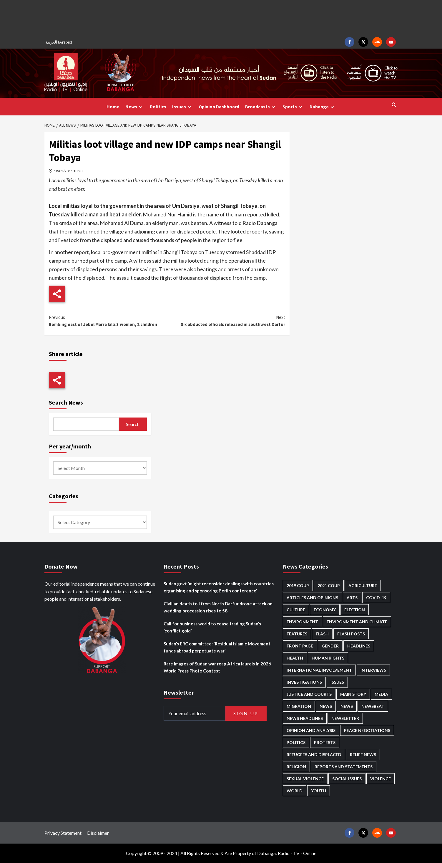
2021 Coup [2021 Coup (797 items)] (329, 585)
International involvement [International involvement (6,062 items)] (319, 669)
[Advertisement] (221, 17)
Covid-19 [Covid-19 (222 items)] (376, 597)
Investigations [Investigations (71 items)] (304, 682)
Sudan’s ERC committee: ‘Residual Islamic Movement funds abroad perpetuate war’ (217, 647)
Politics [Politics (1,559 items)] (296, 742)
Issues (182, 107)
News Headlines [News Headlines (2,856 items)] (305, 718)
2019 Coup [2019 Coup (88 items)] (298, 585)
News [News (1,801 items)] (346, 706)
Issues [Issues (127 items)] (337, 682)
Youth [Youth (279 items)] (318, 790)
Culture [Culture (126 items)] (296, 609)
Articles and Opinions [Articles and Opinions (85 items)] (312, 597)
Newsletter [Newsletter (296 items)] (345, 718)
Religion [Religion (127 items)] (296, 766)
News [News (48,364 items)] (326, 706)
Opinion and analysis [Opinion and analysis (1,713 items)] (311, 730)
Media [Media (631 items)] (381, 694)
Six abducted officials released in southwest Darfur (226, 320)
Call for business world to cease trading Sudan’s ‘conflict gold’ (212, 627)
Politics (158, 107)
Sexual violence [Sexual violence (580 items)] (305, 778)
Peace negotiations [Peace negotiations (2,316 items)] (367, 730)
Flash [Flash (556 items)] (322, 633)
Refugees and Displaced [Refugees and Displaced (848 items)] (314, 754)
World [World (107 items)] (295, 790)
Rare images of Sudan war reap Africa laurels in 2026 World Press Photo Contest (217, 667)
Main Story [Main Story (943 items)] (353, 694)
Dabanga (322, 107)
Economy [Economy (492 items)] (325, 609)
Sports (293, 107)
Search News (66, 402)
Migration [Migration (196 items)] (299, 706)
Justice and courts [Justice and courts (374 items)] (309, 694)
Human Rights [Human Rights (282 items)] (328, 657)
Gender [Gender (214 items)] (330, 645)
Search (132, 424)
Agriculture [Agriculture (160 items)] (362, 585)
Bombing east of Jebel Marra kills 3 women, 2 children (108, 320)
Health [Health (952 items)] (295, 657)
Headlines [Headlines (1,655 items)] (358, 645)
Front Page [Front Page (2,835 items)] (300, 645)
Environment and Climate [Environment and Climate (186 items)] (357, 621)
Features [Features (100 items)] (297, 633)
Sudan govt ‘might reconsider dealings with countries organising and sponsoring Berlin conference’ (219, 587)
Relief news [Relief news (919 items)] (363, 754)
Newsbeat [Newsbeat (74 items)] (372, 706)
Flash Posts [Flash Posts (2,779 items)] (351, 633)
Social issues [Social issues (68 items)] (347, 778)
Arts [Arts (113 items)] (352, 597)
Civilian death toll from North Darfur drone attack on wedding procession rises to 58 (218, 607)
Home (113, 107)
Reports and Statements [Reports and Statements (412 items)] (344, 766)
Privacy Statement (63, 833)
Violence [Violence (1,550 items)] (380, 778)
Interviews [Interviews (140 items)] (373, 669)
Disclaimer (98, 833)
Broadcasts (261, 107)
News (134, 107)
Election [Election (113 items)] (354, 609)
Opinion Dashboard (219, 107)
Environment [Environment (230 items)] (302, 621)
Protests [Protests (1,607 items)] (324, 742)
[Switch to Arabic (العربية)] (59, 42)
